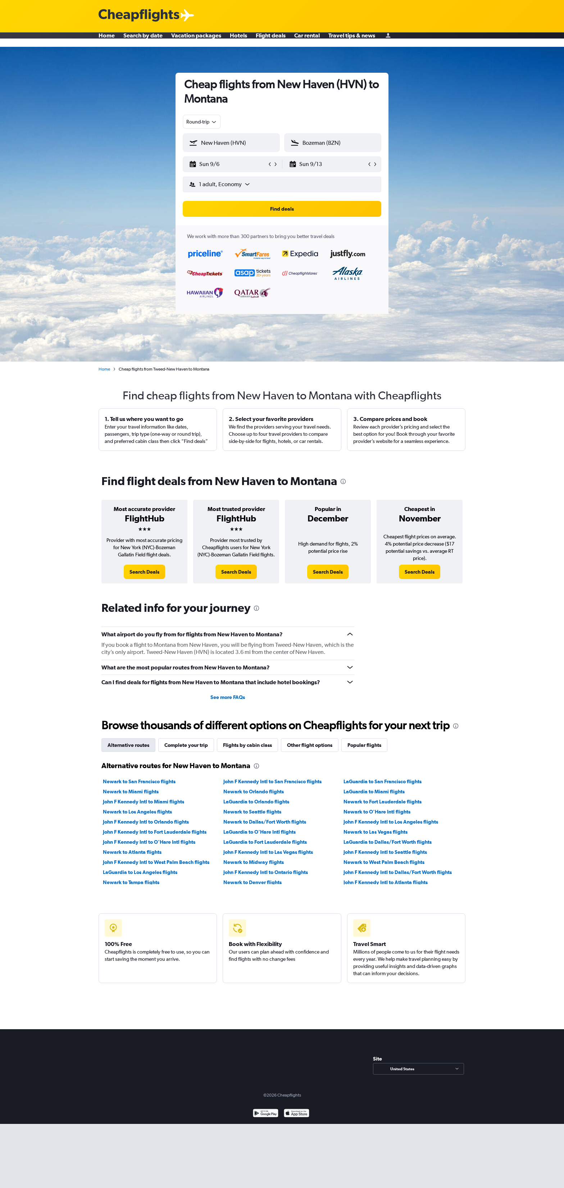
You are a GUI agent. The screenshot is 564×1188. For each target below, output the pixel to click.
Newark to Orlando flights (253, 791)
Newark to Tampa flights (131, 882)
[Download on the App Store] (296, 1114)
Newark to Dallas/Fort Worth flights (264, 822)
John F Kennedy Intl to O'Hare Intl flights (149, 842)
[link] (144, 572)
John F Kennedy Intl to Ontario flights (265, 872)
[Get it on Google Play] (265, 1114)
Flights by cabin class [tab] (247, 745)
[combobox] (202, 122)
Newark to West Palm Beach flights (384, 862)
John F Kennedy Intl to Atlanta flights (386, 882)
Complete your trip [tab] (186, 745)
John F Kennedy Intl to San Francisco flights (272, 781)
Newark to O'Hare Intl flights (377, 812)
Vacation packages (196, 39)
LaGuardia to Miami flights (374, 791)
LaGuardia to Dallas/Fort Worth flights (388, 842)
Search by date (143, 39)
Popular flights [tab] (364, 745)
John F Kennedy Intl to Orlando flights (146, 822)
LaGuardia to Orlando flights (256, 801)
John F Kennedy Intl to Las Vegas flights (268, 852)
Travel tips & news (351, 39)
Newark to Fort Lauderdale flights (383, 801)
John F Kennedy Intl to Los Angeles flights (391, 822)
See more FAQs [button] (227, 697)
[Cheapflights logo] (139, 15)
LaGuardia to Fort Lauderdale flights (265, 842)
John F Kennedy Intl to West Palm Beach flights (156, 862)
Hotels (238, 39)
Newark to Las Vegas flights (376, 832)
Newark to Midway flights (253, 862)
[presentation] (343, 481)
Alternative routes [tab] (128, 745)
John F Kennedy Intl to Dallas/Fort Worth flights (398, 872)
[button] (228, 164)
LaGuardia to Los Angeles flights (140, 872)
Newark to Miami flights (131, 791)
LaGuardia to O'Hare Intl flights (259, 832)
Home (107, 39)
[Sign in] (388, 40)
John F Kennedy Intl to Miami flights (143, 801)
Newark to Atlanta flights (132, 852)
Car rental (307, 39)
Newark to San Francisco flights (139, 781)
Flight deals (271, 39)
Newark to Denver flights (252, 882)
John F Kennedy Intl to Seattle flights (385, 852)
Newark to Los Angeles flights (137, 812)
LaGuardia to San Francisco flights (383, 781)
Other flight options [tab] (309, 745)
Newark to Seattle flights (252, 812)
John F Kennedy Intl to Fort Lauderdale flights (154, 832)
